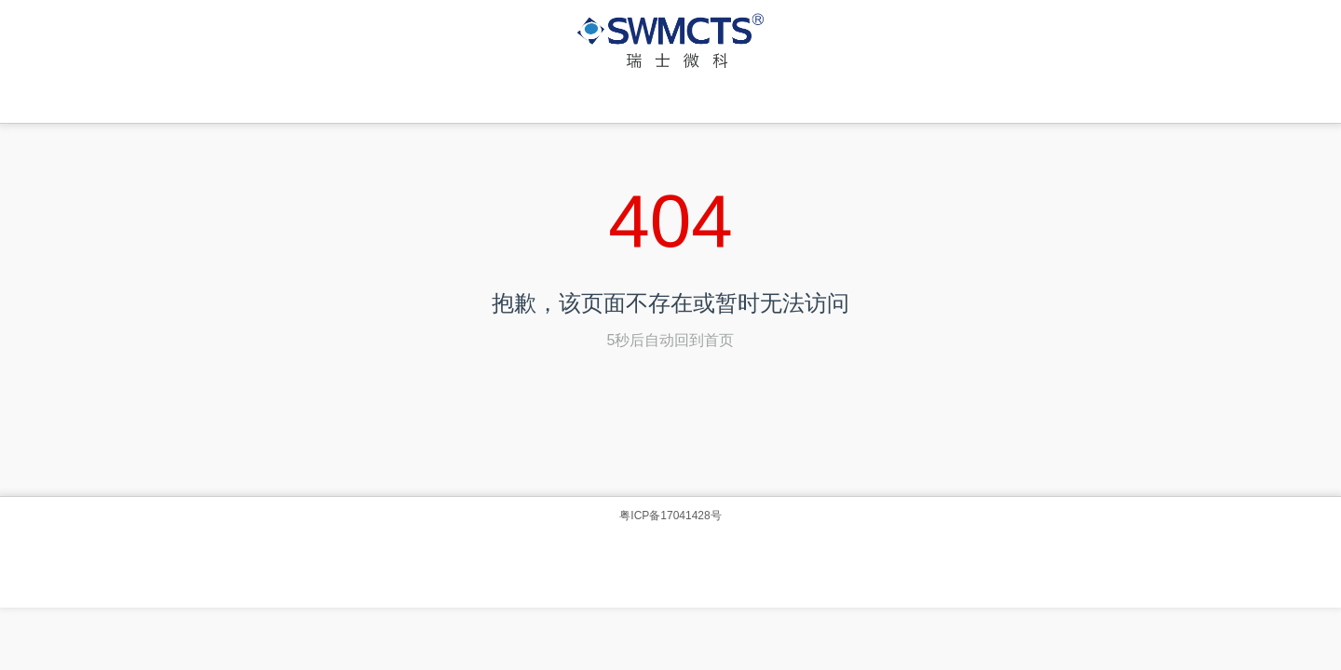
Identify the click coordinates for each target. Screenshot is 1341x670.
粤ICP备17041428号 (670, 515)
